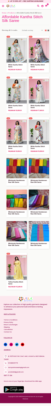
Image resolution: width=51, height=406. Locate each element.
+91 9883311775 (13, 363)
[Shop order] (32, 30)
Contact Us (8, 332)
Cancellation (8, 329)
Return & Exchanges (11, 325)
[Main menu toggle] (3, 6)
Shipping (7, 327)
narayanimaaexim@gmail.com (18, 367)
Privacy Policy (8, 322)
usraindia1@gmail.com (16, 372)
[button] (38, 6)
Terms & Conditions (10, 320)
